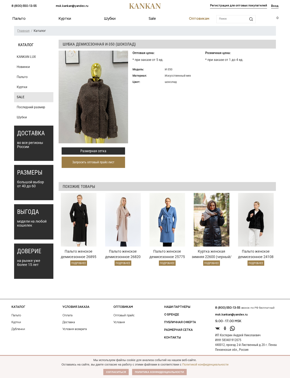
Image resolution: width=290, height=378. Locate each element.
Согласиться (116, 372)
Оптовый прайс (124, 315)
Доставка (68, 322)
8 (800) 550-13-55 (24, 6)
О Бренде (171, 314)
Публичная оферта (180, 322)
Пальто (22, 77)
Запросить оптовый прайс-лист (93, 162)
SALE (20, 97)
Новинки (23, 67)
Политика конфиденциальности (159, 372)
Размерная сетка (93, 151)
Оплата (67, 315)
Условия (119, 322)
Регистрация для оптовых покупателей (238, 5)
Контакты (172, 337)
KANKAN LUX (26, 57)
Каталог (18, 307)
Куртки (22, 87)
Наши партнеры (177, 307)
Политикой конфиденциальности (205, 364)
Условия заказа (75, 307)
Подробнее (78, 263)
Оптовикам (123, 307)
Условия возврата (74, 329)
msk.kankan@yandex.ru (72, 6)
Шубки (22, 117)
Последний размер (31, 107)
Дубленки (18, 329)
